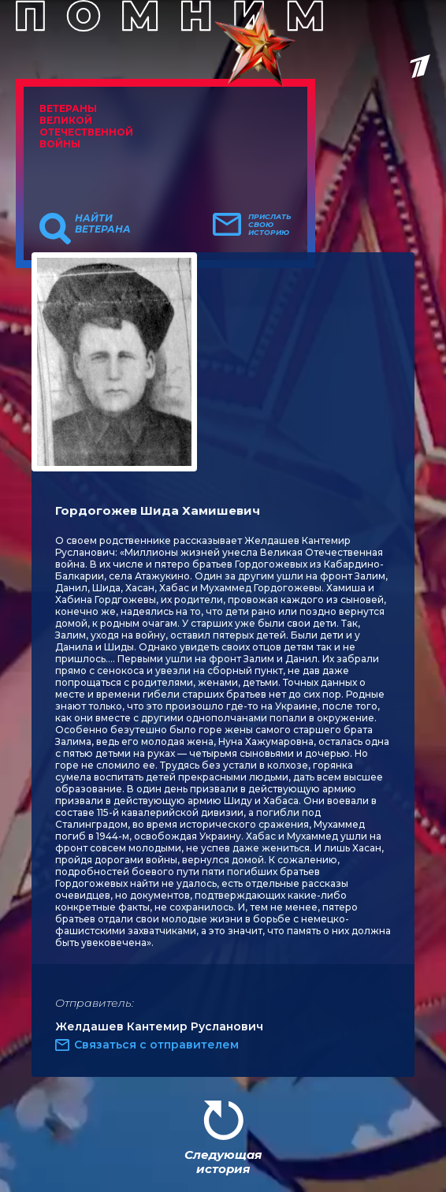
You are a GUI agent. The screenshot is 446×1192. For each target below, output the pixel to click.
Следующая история (223, 1161)
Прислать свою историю (270, 225)
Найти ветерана (103, 224)
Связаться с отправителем (156, 1044)
